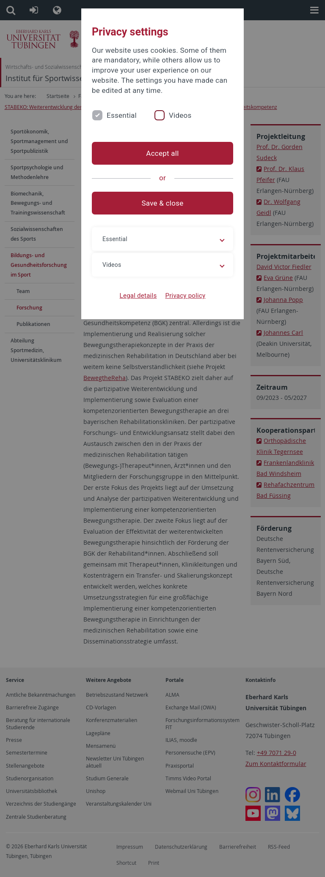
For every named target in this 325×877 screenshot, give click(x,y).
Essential (122, 115)
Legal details (138, 295)
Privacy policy (185, 295)
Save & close (163, 203)
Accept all (162, 153)
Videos (180, 115)
